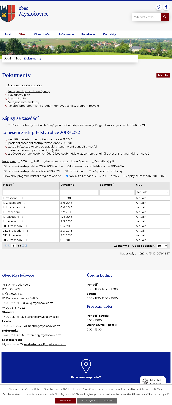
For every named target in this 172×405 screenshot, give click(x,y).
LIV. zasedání (14, 202)
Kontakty (109, 34)
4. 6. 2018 (66, 216)
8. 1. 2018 (65, 240)
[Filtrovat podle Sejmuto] (116, 192)
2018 (24, 161)
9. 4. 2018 (66, 226)
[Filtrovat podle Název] (31, 192)
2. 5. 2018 (66, 221)
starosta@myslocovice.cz (42, 316)
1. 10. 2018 (66, 198)
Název (7, 184)
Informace (66, 34)
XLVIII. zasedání (16, 230)
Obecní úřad (43, 34)
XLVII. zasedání (16, 235)
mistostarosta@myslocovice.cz (45, 344)
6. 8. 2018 (66, 207)
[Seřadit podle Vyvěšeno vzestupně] (76, 183)
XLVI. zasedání (15, 240)
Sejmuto (106, 184)
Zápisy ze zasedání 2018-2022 (146, 176)
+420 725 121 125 (13, 316)
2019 (36, 161)
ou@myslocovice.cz (39, 303)
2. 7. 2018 (66, 212)
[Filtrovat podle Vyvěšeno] (79, 192)
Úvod (7, 34)
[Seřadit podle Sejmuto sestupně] (113, 185)
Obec (22, 34)
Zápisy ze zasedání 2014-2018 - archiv (93, 176)
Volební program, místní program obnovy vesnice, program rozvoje (53, 105)
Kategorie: (9, 161)
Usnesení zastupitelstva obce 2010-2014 (97, 166)
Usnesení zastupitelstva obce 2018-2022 (33, 171)
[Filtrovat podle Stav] (152, 192)
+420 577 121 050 (13, 303)
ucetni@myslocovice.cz (44, 326)
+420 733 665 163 (13, 335)
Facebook (88, 34)
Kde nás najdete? (86, 377)
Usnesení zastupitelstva (25, 85)
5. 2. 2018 (66, 235)
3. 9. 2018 (66, 202)
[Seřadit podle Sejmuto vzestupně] (113, 183)
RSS (163, 75)
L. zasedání (13, 198)
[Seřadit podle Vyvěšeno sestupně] (76, 185)
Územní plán (17, 98)
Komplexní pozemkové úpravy (29, 91)
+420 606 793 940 (14, 326)
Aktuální (141, 198)
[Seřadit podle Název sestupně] (13, 185)
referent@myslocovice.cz (44, 335)
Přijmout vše (65, 400)
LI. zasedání (14, 216)
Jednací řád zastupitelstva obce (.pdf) (33, 150)
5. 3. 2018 (66, 230)
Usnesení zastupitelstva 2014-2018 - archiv (34, 166)
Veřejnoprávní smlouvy (23, 102)
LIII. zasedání (14, 207)
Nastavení (108, 400)
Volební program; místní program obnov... (34, 176)
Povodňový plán (19, 95)
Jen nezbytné (87, 400)
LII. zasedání (14, 212)
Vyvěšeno (67, 184)
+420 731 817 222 (13, 307)
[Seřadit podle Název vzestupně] (13, 183)
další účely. (157, 389)
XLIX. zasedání (15, 226)
